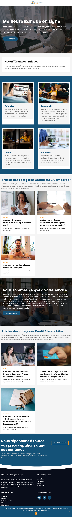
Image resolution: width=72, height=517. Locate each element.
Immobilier (46, 152)
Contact (3, 499)
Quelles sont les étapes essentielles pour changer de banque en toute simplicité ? (52, 223)
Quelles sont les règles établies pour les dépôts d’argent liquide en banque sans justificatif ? (54, 374)
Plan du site (5, 505)
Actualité (9, 106)
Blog (2, 503)
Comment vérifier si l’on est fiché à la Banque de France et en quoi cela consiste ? (16, 374)
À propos (4, 497)
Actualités (6, 217)
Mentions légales (6, 501)
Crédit (8, 152)
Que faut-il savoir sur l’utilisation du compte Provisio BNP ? (17, 223)
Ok (36, 513)
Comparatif (46, 106)
